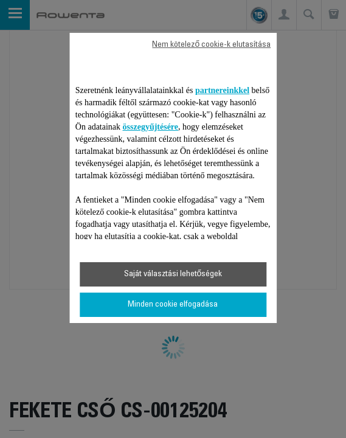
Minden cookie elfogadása (173, 305)
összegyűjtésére (151, 126)
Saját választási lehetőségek (173, 274)
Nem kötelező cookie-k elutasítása (211, 45)
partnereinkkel (222, 90)
